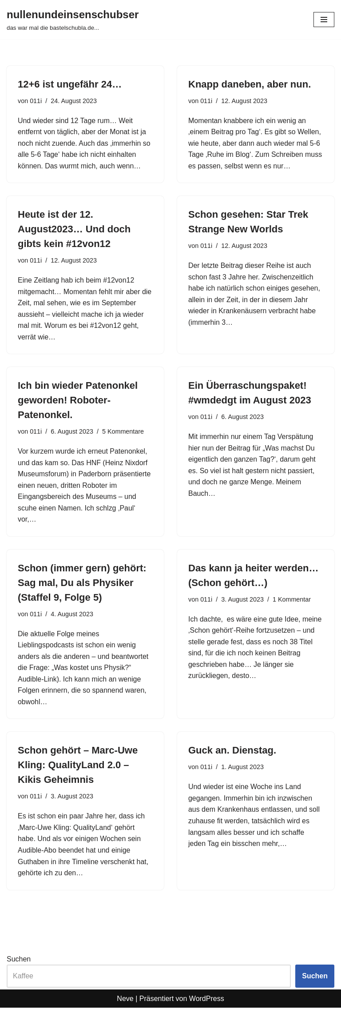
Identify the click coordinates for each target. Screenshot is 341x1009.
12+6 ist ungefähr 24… (70, 84)
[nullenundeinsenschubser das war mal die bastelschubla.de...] (73, 19)
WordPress (206, 1000)
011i (36, 100)
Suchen (19, 960)
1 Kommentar (292, 600)
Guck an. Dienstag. (232, 751)
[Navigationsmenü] (323, 19)
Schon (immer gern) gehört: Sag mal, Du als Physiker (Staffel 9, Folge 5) (82, 583)
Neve (125, 1000)
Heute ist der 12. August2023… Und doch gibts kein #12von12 (74, 229)
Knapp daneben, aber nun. (249, 84)
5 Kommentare (123, 431)
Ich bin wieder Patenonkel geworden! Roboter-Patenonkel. (78, 400)
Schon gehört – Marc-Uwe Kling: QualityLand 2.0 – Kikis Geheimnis (78, 766)
